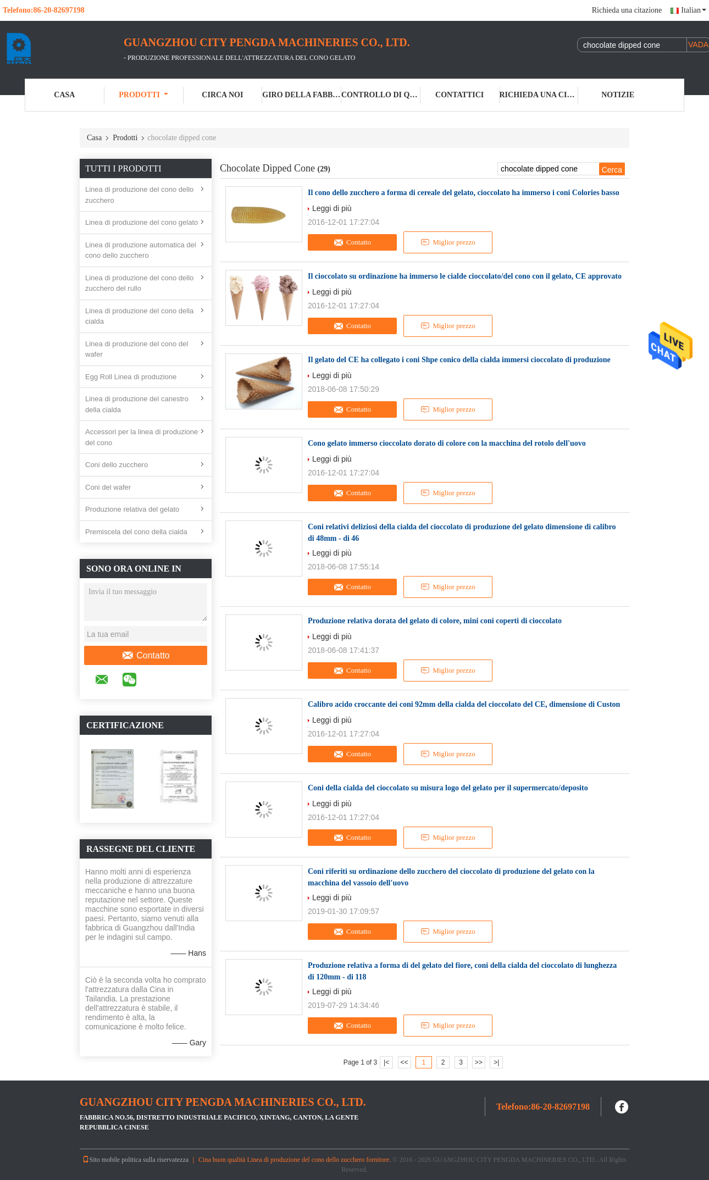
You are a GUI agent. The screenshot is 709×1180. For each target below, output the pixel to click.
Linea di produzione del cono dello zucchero (139, 194)
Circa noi (222, 95)
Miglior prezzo (447, 242)
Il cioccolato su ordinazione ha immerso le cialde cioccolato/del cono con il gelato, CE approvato (465, 276)
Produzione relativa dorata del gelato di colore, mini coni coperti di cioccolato (435, 621)
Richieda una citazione (627, 10)
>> (479, 1062)
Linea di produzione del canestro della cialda (137, 404)
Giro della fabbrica (301, 95)
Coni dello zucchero (116, 465)
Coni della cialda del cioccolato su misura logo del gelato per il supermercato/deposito (448, 788)
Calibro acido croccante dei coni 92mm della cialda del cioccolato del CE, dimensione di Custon (464, 704)
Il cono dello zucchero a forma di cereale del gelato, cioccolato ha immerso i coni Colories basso (463, 193)
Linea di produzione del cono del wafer (136, 349)
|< (386, 1062)
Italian (693, 10)
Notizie (617, 95)
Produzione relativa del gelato (132, 509)
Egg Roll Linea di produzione (130, 377)
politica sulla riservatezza (155, 1160)
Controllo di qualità (380, 95)
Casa (64, 95)
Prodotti (143, 95)
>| (496, 1062)
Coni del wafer (108, 487)
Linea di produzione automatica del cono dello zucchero (140, 250)
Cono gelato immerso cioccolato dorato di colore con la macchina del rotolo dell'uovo (447, 443)
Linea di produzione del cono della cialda (139, 316)
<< (404, 1062)
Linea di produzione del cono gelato (141, 222)
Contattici (459, 95)
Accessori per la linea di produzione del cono (141, 437)
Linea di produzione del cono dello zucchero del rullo (139, 283)
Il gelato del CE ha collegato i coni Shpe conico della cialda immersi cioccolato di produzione (459, 360)
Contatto (145, 656)
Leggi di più (332, 208)
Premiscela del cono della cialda (136, 532)
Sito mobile (101, 1160)
